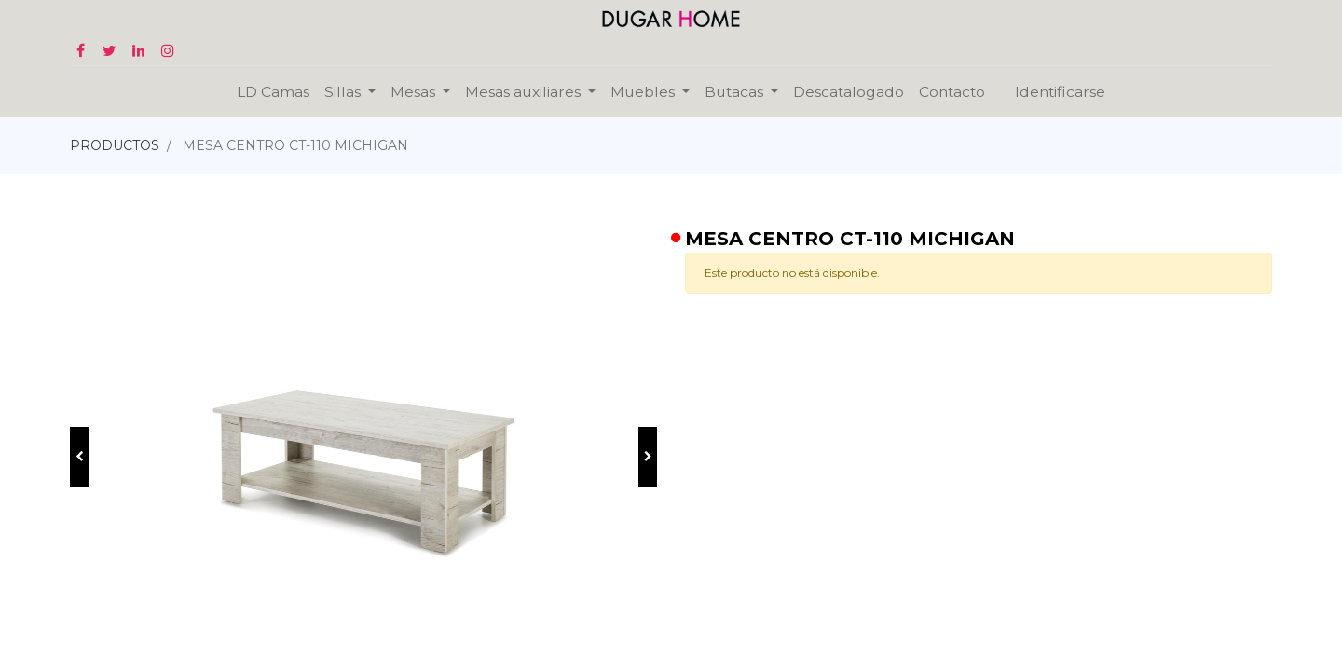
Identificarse (1060, 92)
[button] (79, 457)
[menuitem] (273, 92)
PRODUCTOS (114, 145)
